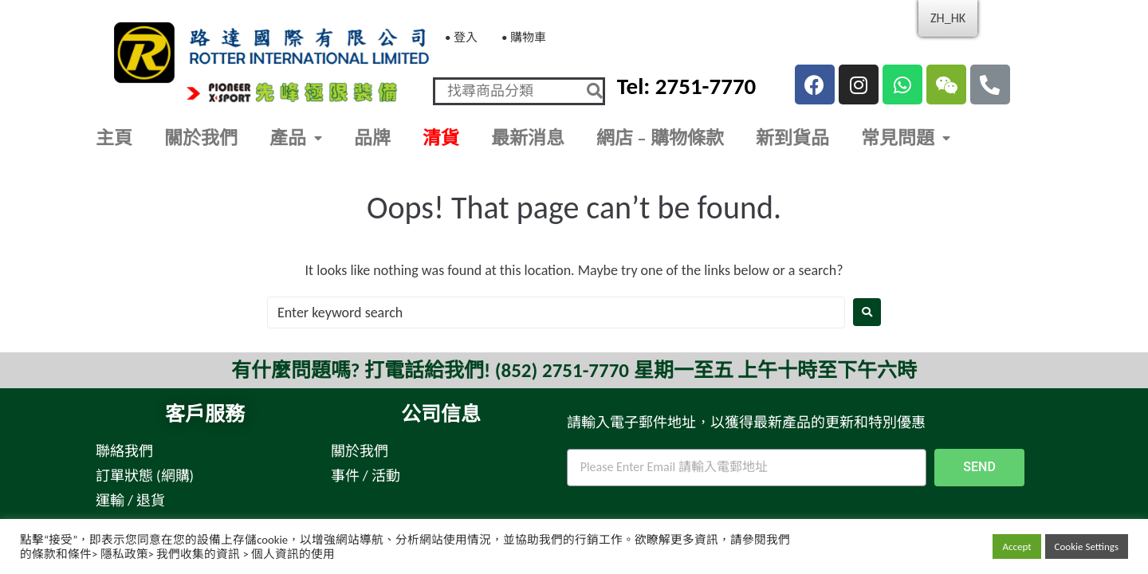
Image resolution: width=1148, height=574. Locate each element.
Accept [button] (1016, 546)
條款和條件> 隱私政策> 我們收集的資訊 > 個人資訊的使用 (183, 554)
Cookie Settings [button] (1087, 546)
